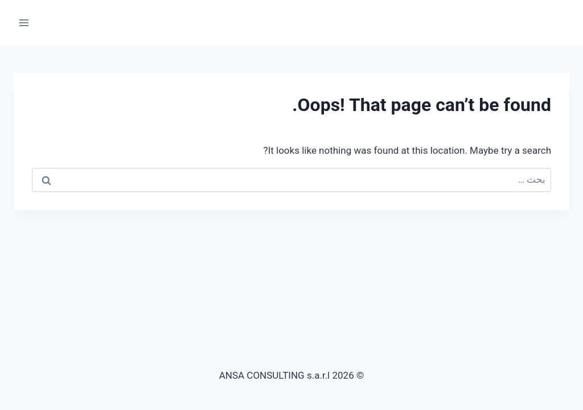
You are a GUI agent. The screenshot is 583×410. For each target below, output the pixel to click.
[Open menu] (24, 22)
